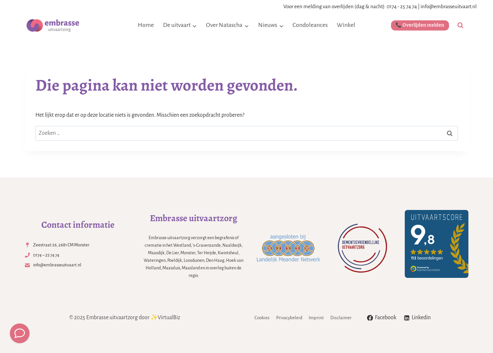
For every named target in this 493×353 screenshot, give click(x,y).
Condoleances (310, 25)
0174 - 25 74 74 (402, 6)
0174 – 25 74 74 (46, 255)
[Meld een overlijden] (20, 333)
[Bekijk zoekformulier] (460, 25)
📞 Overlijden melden (420, 25)
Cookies (262, 317)
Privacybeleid (289, 317)
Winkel (346, 25)
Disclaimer (341, 317)
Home (146, 25)
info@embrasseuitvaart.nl (449, 6)
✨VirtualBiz (165, 318)
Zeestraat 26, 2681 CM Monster (61, 244)
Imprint (316, 317)
